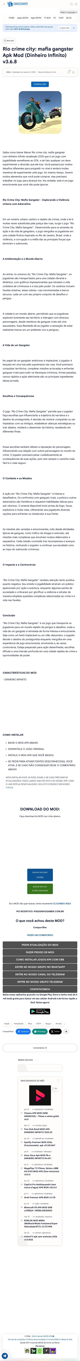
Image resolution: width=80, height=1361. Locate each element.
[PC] (54, 18)
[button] (76, 4)
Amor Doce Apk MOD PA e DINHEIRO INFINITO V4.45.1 (37, 1157)
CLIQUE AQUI (64, 28)
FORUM (9, 787)
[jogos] (44, 1125)
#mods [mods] (58, 1024)
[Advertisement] (40, 708)
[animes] (38, 1232)
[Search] (71, 4)
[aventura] (48, 1216)
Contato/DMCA (53, 1339)
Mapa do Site (66, 1339)
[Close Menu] (74, 28)
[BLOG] (68, 18)
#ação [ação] (6, 1024)
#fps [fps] (30, 1024)
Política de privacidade (36, 1339)
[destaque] (47, 1151)
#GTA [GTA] (38, 1024)
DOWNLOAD (40, 84)
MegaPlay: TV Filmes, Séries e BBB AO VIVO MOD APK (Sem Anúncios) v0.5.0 (41, 1171)
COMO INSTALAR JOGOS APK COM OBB (40, 959)
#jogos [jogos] (48, 1024)
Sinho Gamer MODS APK (43, 1336)
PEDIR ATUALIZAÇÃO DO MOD (40, 944)
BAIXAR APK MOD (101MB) (40, 874)
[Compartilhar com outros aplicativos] (66, 1031)
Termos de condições (17, 1339)
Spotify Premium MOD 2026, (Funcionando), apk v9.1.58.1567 (39, 1144)
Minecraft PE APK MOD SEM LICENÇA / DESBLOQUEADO (38, 1209)
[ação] (37, 1203)
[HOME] (11, 18)
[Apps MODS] (36, 18)
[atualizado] (49, 1109)
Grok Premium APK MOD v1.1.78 (39, 1197)
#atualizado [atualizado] (18, 1024)
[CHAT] (61, 18)
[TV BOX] (47, 18)
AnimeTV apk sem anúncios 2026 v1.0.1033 (40, 1238)
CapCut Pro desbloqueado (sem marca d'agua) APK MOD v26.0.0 (40, 1186)
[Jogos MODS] (22, 18)
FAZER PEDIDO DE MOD (40, 952)
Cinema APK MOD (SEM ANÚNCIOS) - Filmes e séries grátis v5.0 (41, 1116)
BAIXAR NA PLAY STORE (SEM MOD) (40, 889)
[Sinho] (8, 72)
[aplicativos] (40, 1109)
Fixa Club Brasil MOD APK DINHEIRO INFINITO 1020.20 (38, 1131)
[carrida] (38, 1125)
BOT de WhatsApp (22, 29)
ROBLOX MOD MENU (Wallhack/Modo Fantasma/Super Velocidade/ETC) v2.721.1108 (41, 1223)
